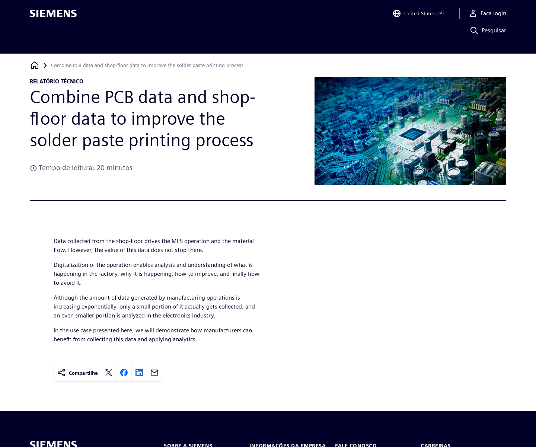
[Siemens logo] (53, 16)
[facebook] (124, 373)
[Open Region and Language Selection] (418, 16)
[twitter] (108, 373)
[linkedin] (139, 373)
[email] (154, 373)
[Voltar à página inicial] (34, 65)
